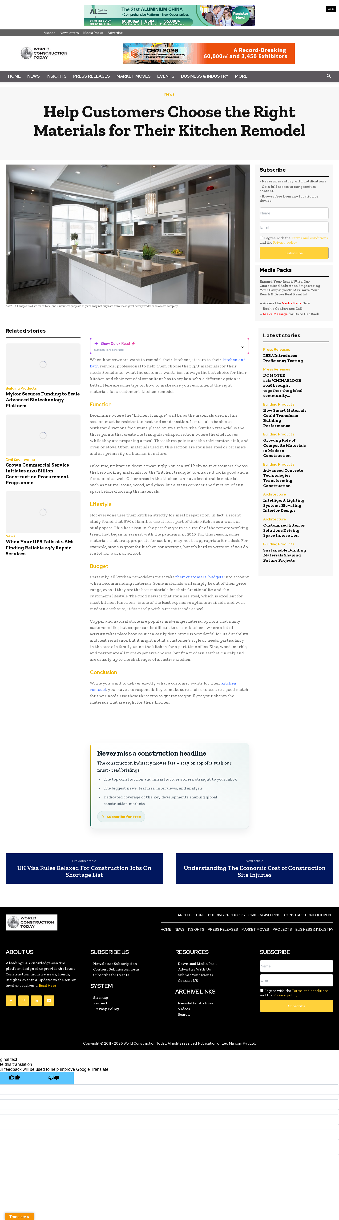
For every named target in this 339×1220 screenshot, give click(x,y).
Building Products (21, 388)
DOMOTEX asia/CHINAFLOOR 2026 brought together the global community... (283, 385)
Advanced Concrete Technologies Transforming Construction (283, 478)
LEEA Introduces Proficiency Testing (283, 358)
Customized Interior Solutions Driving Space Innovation (284, 530)
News (33, 76)
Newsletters (69, 33)
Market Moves (134, 76)
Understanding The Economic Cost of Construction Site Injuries (255, 871)
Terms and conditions (309, 238)
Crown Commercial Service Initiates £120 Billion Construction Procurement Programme (37, 474)
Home (14, 76)
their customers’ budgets (199, 577)
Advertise (115, 33)
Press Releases (91, 76)
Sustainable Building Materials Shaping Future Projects (284, 555)
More (241, 76)
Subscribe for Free (124, 816)
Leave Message (275, 314)
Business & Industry (204, 76)
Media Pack (292, 303)
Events (165, 76)
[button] (328, 76)
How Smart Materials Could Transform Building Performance (285, 418)
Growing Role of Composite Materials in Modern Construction (284, 448)
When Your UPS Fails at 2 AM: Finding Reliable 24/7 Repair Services (39, 547)
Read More (47, 986)
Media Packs (93, 33)
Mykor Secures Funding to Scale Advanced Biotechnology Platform (43, 399)
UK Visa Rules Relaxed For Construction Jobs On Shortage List (84, 871)
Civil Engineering (20, 459)
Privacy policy (285, 242)
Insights (56, 76)
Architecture (274, 495)
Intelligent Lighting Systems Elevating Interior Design (283, 505)
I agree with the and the (294, 240)
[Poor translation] (54, 1078)
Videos (49, 33)
